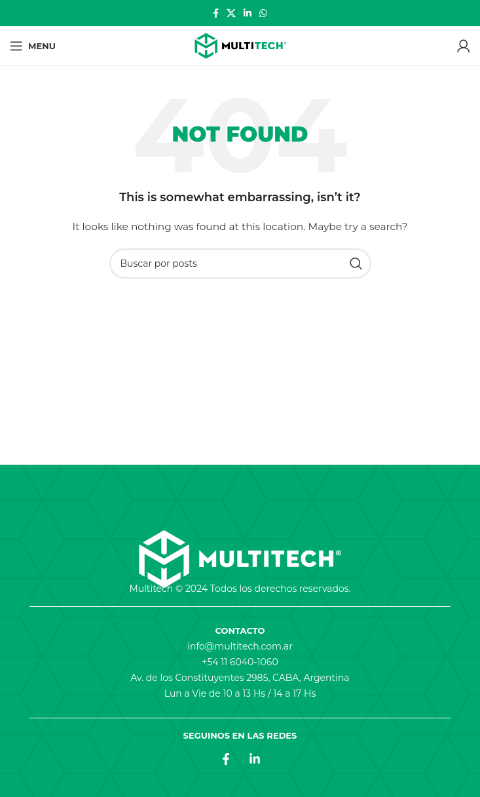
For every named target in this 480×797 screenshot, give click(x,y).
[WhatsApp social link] (263, 13)
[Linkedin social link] (247, 13)
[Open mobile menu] (32, 46)
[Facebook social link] (216, 13)
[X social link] (231, 13)
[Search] (240, 263)
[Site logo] (240, 46)
